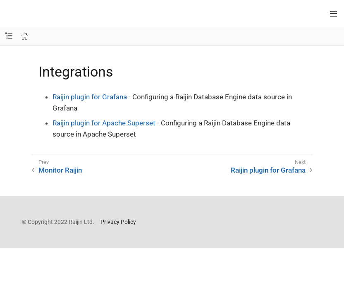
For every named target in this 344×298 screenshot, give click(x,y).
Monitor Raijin (60, 170)
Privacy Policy (118, 222)
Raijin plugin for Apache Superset (104, 123)
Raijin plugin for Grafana (90, 97)
